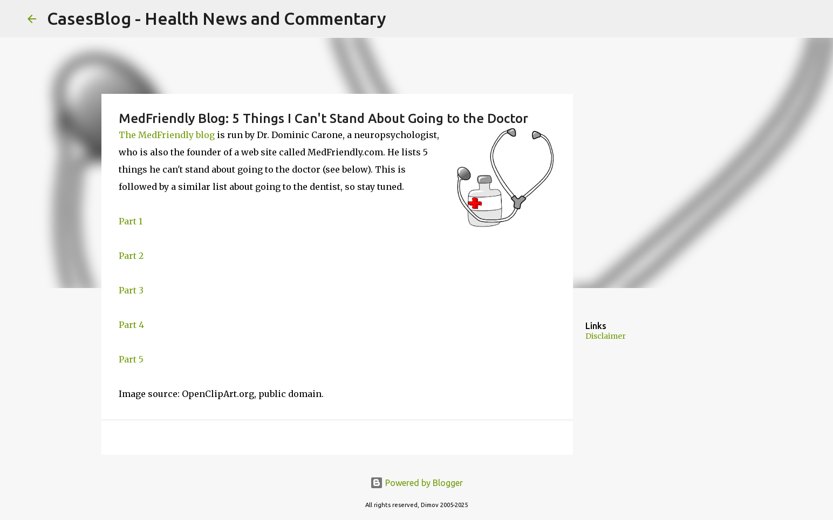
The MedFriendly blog (167, 134)
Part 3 (131, 290)
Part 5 (131, 359)
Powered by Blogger (416, 483)
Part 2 (131, 255)
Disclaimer (605, 336)
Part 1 (130, 221)
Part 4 (131, 324)
